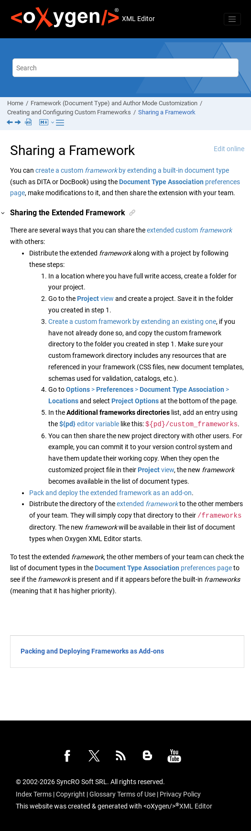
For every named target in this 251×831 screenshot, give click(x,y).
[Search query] (125, 67)
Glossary (102, 794)
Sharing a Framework (167, 112)
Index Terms (34, 794)
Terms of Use (136, 794)
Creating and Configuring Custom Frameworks (69, 112)
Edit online (229, 149)
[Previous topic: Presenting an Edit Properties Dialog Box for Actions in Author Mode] (10, 123)
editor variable (89, 424)
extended (147, 504)
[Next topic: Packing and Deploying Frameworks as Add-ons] (18, 123)
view (95, 298)
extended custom (189, 230)
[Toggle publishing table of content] (60, 123)
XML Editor (195, 806)
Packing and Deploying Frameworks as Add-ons (92, 651)
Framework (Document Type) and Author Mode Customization (114, 103)
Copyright (70, 794)
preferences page (163, 568)
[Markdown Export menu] (47, 123)
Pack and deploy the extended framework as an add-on (110, 493)
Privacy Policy (180, 794)
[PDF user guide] (29, 122)
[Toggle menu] (232, 19)
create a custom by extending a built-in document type (132, 170)
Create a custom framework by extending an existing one (132, 321)
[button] (3, 213)
